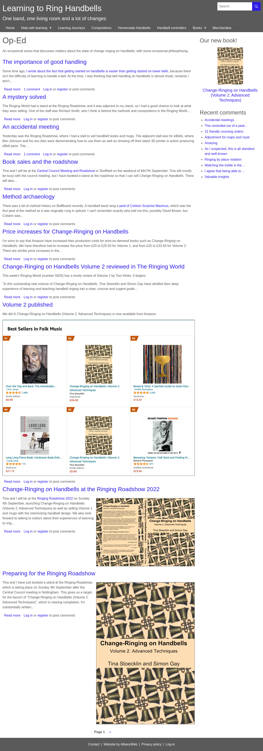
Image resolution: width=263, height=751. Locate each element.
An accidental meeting (30, 127)
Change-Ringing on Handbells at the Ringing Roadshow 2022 (80, 489)
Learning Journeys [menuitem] (71, 28)
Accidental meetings (219, 120)
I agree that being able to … (225, 171)
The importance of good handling (44, 62)
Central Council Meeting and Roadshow (66, 171)
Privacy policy (151, 744)
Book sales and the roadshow (40, 162)
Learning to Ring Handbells (52, 8)
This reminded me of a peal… (226, 125)
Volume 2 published (27, 304)
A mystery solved (24, 97)
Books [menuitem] (198, 29)
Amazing (211, 143)
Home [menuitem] (10, 28)
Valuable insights (217, 177)
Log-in (170, 744)
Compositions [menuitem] (102, 28)
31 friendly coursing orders (224, 131)
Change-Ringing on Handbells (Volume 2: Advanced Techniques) (230, 95)
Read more (12, 89)
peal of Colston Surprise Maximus (143, 206)
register (62, 89)
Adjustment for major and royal (227, 137)
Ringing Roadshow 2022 (55, 498)
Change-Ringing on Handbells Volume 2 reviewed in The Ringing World (93, 266)
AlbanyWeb (129, 744)
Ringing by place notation (223, 159)
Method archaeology (28, 196)
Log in (47, 89)
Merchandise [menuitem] (222, 28)
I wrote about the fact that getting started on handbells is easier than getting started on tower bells (97, 71)
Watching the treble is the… (225, 165)
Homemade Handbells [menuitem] (134, 28)
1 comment (32, 89)
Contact (93, 744)
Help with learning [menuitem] (35, 29)
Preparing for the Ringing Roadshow (48, 573)
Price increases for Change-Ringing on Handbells (65, 231)
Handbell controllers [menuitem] (171, 28)
